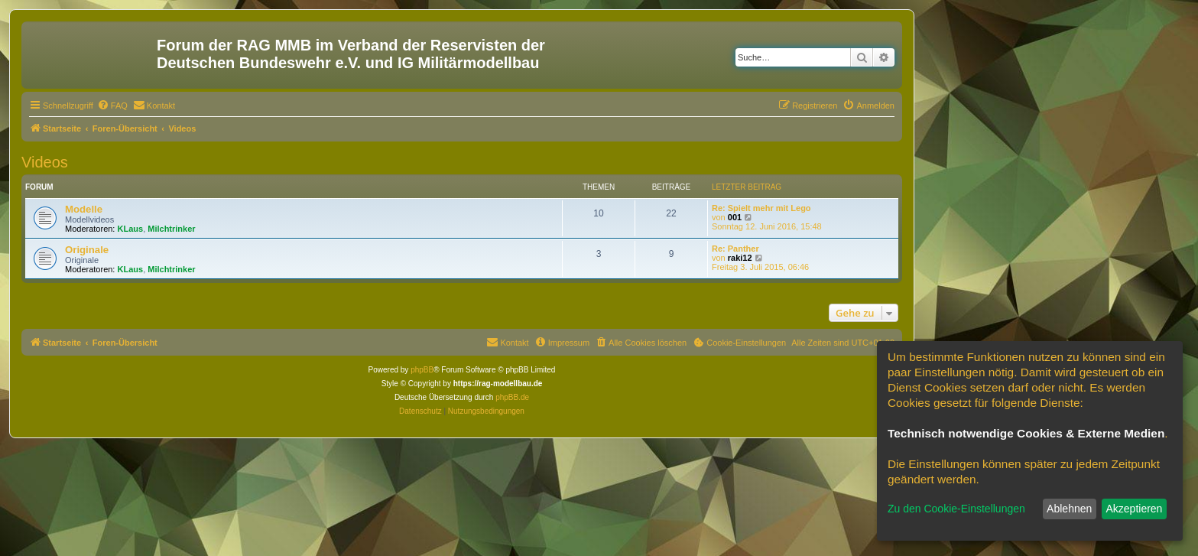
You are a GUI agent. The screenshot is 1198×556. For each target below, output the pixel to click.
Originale (87, 249)
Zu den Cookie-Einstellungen (956, 508)
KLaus (131, 228)
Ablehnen (1069, 508)
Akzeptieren (1133, 508)
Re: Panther (735, 248)
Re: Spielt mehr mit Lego (761, 208)
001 (735, 217)
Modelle (83, 209)
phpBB (422, 370)
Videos (44, 162)
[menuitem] (112, 105)
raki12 (740, 257)
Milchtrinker (171, 228)
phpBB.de (512, 397)
